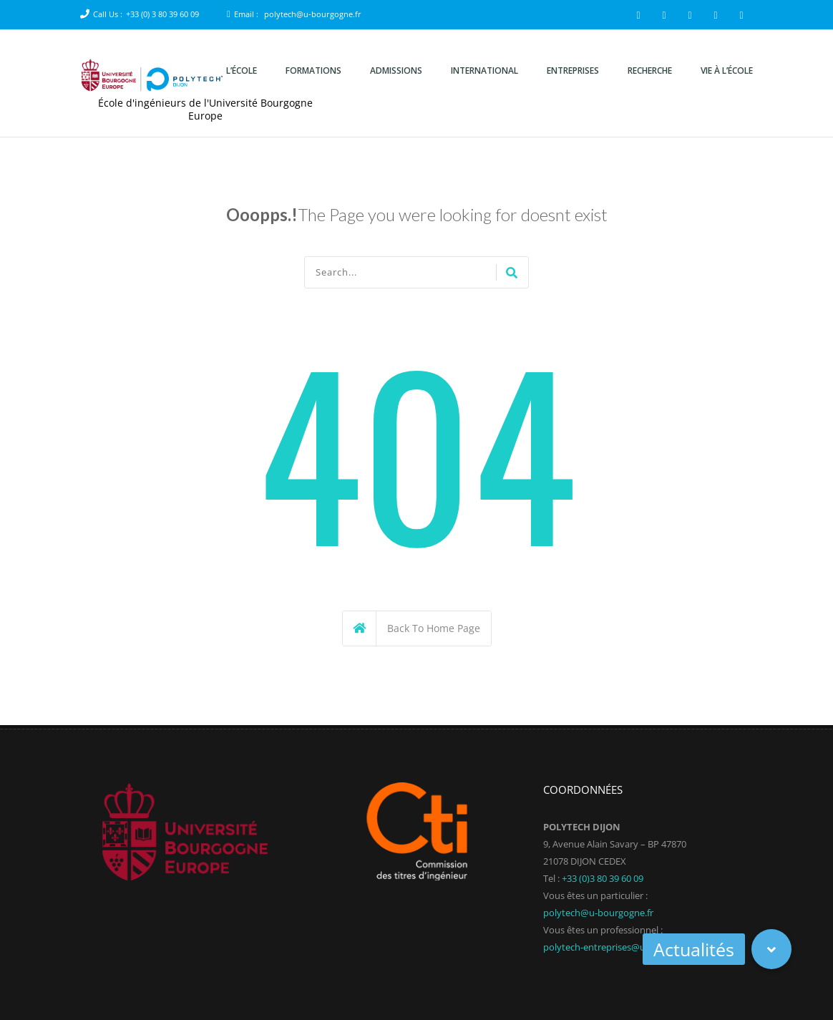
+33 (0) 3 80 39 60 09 (162, 14)
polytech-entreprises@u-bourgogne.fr (623, 947)
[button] (771, 949)
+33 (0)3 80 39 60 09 (602, 878)
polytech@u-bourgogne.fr (312, 14)
